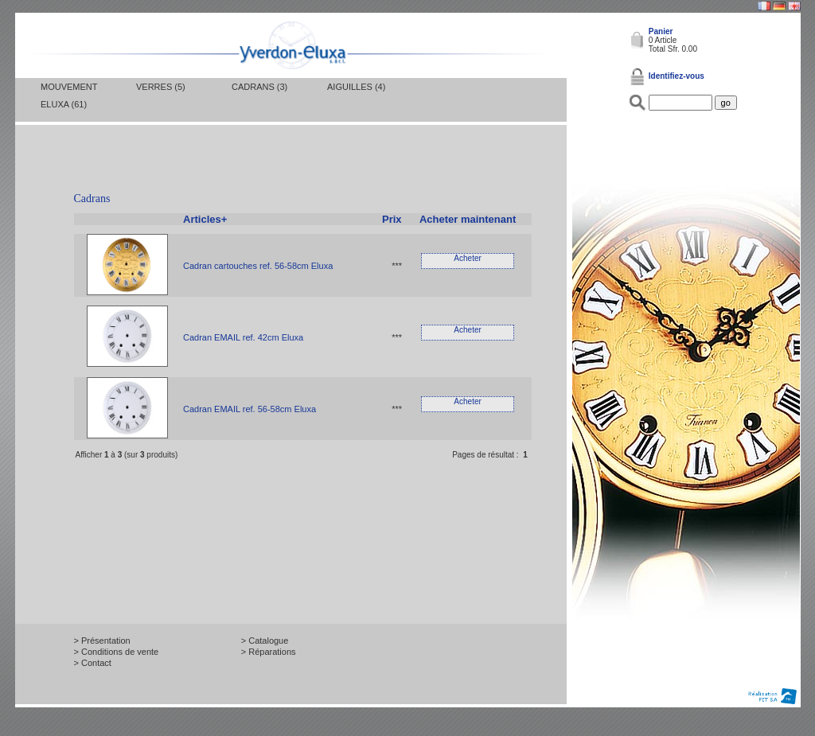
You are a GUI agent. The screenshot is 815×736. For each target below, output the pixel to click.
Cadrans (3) (259, 87)
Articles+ (205, 219)
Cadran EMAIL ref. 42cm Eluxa (243, 337)
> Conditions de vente (116, 651)
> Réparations (268, 651)
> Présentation (102, 640)
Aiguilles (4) (356, 87)
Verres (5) (160, 87)
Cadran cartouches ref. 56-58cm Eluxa (258, 266)
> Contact (92, 663)
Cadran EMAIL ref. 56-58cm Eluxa (249, 409)
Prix (392, 219)
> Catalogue (265, 640)
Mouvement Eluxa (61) (69, 95)
